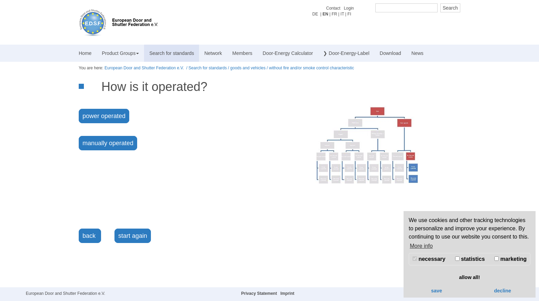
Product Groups (120, 53)
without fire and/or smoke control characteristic (311, 68)
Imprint (287, 293)
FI (349, 14)
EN (325, 14)
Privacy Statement (259, 293)
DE (315, 14)
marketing (510, 259)
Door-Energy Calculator (288, 53)
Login (349, 8)
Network (213, 53)
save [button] (436, 290)
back (89, 235)
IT (342, 14)
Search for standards (171, 53)
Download (390, 53)
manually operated (107, 143)
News (417, 53)
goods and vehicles (248, 68)
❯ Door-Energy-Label (346, 53)
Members (242, 53)
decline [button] (502, 290)
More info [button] (421, 246)
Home (85, 53)
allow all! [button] (469, 277)
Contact (333, 8)
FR (334, 14)
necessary (429, 259)
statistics (470, 259)
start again (132, 235)
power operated (103, 116)
